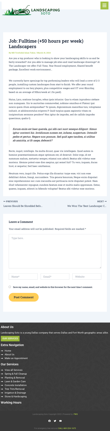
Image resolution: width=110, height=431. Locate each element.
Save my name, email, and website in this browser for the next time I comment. (53, 286)
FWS (76, 414)
